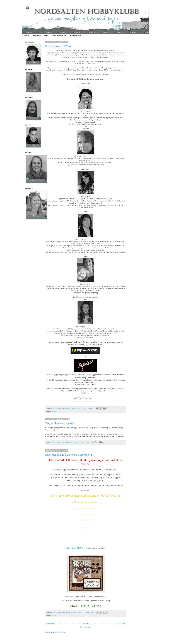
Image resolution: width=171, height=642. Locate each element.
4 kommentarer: (85, 442)
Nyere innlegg (50, 623)
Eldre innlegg (121, 623)
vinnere (54, 615)
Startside (26, 35)
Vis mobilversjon (85, 627)
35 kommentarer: (89, 408)
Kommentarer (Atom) (59, 632)
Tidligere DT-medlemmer (58, 35)
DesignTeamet (36, 35)
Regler (46, 35)
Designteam (55, 411)
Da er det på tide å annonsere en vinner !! (69, 454)
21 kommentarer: (89, 612)
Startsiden (86, 623)
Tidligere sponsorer (75, 35)
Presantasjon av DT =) (58, 46)
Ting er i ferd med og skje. (60, 423)
